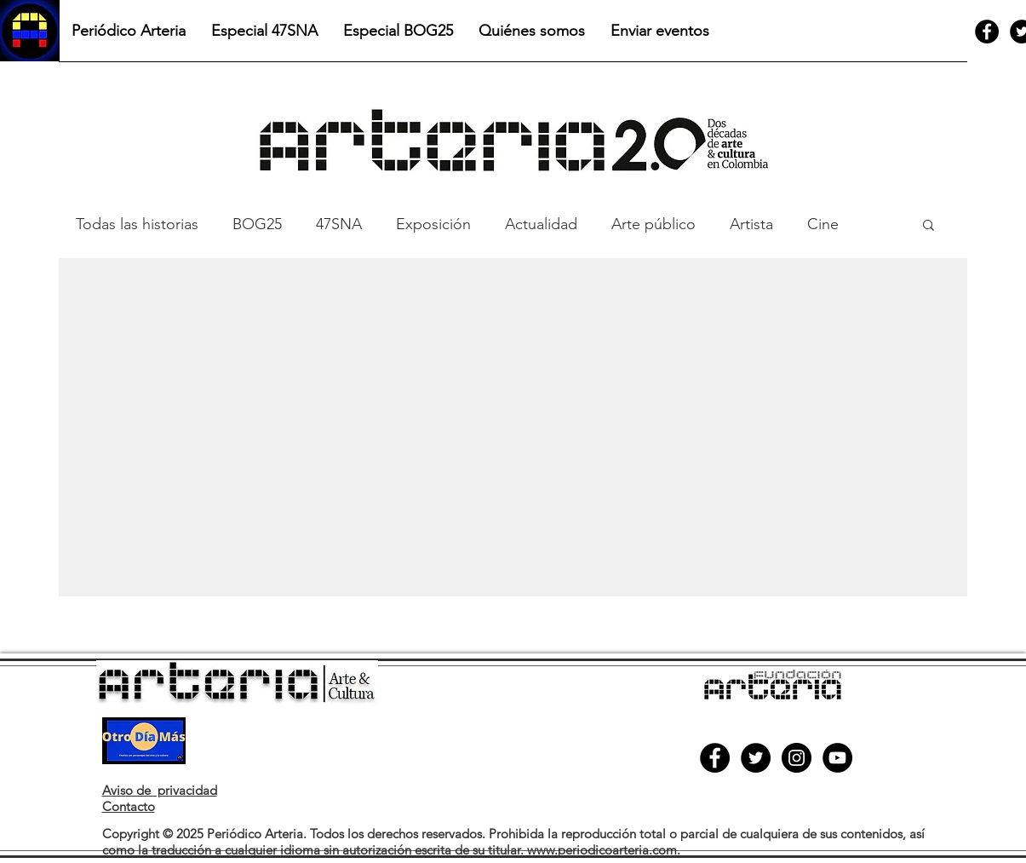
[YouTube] (837, 758)
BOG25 (257, 224)
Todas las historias (137, 224)
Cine (823, 224)
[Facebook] (987, 31)
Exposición (433, 224)
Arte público (653, 224)
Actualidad (541, 224)
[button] (928, 226)
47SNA (339, 224)
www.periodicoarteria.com (602, 850)
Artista (751, 224)
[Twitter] (756, 758)
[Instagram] (796, 758)
